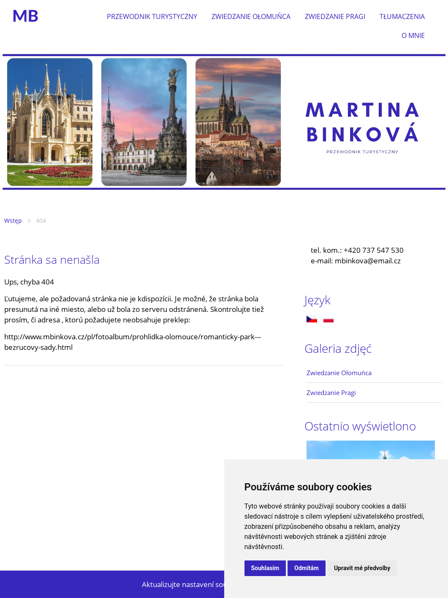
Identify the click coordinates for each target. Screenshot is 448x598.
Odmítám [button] (306, 568)
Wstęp (13, 220)
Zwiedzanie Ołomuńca (251, 16)
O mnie (413, 35)
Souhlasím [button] (265, 568)
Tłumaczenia (402, 16)
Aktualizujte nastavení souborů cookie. (205, 584)
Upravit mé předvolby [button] (362, 568)
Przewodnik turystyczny (152, 16)
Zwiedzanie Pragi (335, 16)
